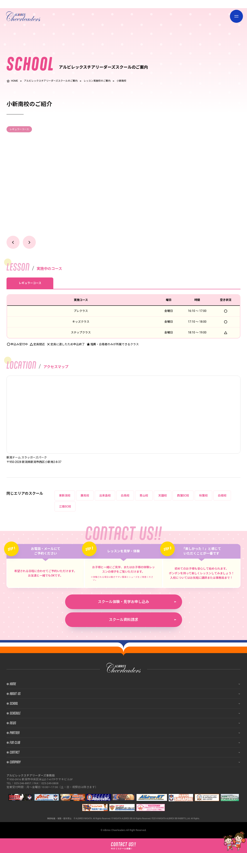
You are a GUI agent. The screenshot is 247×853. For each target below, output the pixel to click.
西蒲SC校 (183, 495)
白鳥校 (125, 495)
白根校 (222, 495)
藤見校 (85, 495)
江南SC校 (65, 506)
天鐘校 (162, 495)
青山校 (144, 495)
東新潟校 (64, 495)
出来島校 (105, 495)
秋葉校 (203, 495)
